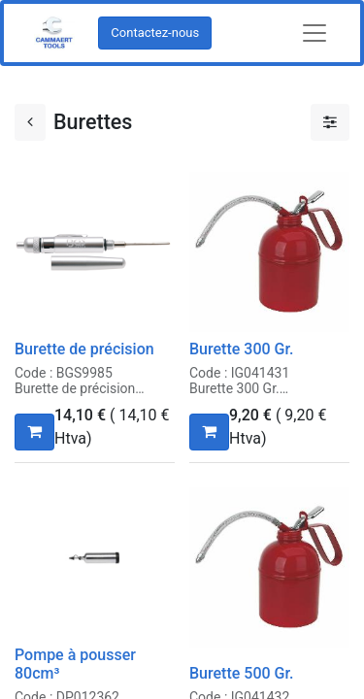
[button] (34, 432)
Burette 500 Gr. (241, 673)
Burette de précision (84, 349)
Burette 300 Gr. (241, 349)
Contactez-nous (155, 32)
